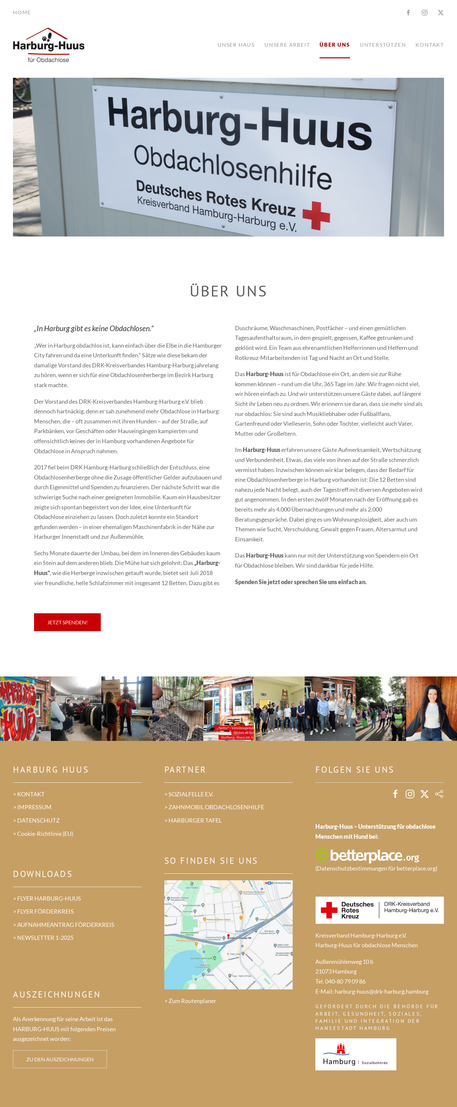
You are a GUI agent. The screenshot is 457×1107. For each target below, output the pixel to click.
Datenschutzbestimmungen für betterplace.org (376, 868)
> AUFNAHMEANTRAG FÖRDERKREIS (63, 924)
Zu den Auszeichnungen (60, 1059)
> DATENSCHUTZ (36, 820)
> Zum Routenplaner (190, 1000)
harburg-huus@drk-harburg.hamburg (381, 991)
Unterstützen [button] (383, 44)
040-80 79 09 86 (345, 981)
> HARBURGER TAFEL (193, 820)
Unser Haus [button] (236, 44)
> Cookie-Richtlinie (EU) (43, 833)
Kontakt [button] (430, 44)
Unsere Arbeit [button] (287, 44)
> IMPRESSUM (32, 807)
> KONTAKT (29, 794)
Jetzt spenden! (67, 622)
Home (22, 12)
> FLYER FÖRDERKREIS (43, 911)
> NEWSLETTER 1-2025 (43, 937)
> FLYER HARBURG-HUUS (47, 898)
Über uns (335, 44)
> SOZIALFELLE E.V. (188, 794)
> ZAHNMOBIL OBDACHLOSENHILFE (214, 807)
